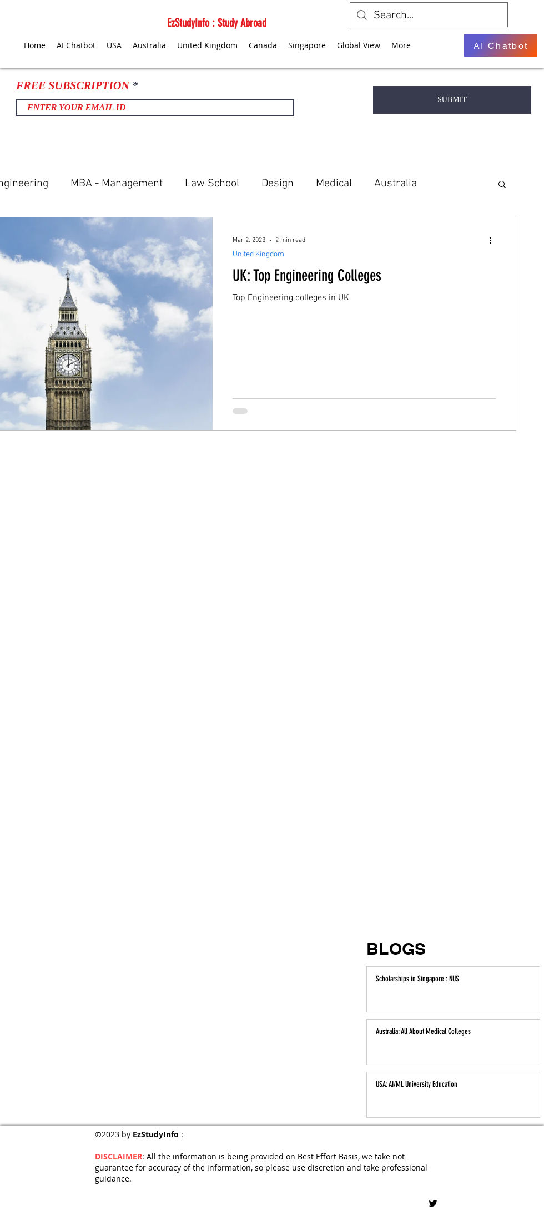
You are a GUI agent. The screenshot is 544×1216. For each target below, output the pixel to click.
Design (277, 183)
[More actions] (494, 240)
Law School (212, 183)
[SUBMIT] (452, 100)
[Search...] (429, 15)
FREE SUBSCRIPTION (72, 85)
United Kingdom (258, 254)
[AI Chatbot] (500, 45)
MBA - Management (116, 183)
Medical (334, 183)
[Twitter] (433, 1203)
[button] (502, 185)
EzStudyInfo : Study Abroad (216, 22)
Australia (395, 183)
